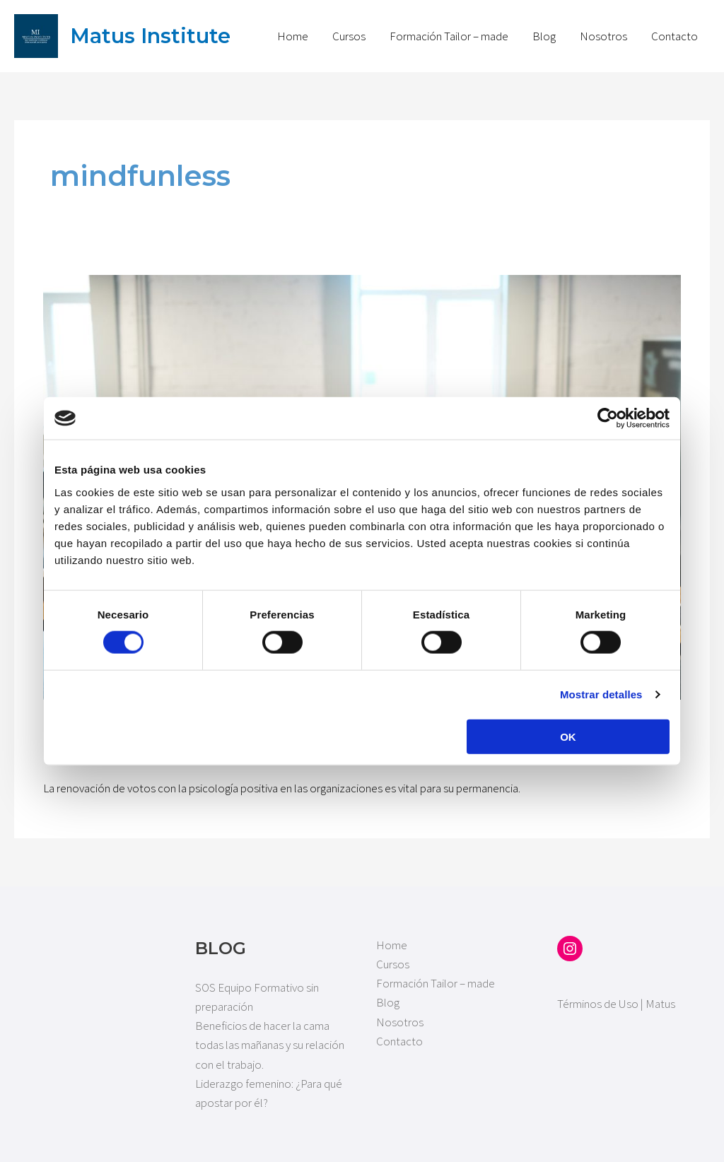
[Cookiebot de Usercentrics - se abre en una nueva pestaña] (608, 418)
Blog (544, 36)
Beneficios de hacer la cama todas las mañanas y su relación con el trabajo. (269, 1045)
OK (568, 736)
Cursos (349, 36)
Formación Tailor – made (449, 36)
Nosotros (603, 36)
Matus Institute (150, 35)
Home (292, 36)
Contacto (674, 36)
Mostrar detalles (601, 694)
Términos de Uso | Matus (616, 1003)
